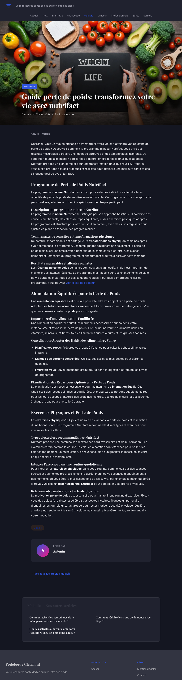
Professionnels (119, 15)
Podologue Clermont (23, 664)
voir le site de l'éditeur (80, 282)
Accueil (34, 15)
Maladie (88, 15)
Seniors (147, 15)
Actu (45, 15)
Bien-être (57, 15)
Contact (141, 675)
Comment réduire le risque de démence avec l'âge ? (123, 619)
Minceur (102, 15)
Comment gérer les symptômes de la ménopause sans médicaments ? (51, 619)
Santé (136, 15)
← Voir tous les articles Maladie (51, 573)
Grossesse (73, 15)
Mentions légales (146, 668)
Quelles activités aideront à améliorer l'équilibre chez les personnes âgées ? (52, 630)
